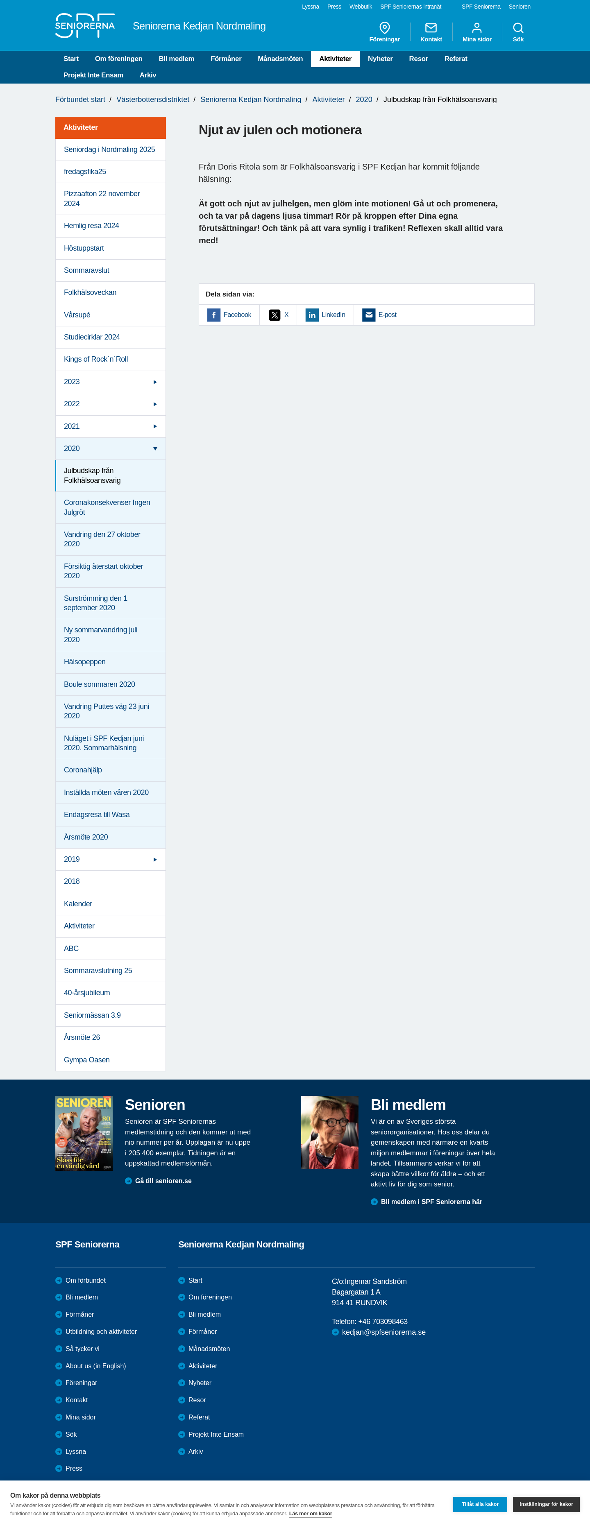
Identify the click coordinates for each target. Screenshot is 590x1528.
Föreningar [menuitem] (385, 32)
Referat (456, 59)
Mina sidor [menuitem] (477, 32)
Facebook (237, 314)
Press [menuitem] (334, 6)
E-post (388, 314)
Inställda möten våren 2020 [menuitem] (106, 792)
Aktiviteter (335, 59)
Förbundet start (80, 99)
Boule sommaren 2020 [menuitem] (99, 684)
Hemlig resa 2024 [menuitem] (91, 226)
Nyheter (380, 59)
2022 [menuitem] (71, 404)
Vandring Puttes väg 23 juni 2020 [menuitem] (106, 711)
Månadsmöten (280, 59)
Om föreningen (119, 59)
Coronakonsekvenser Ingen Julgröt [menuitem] (107, 507)
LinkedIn (333, 314)
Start (71, 59)
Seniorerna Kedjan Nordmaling (250, 99)
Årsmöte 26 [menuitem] (82, 1037)
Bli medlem (176, 59)
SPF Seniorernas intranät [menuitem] (410, 6)
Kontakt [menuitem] (431, 32)
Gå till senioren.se (163, 1180)
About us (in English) (96, 1366)
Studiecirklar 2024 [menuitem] (92, 337)
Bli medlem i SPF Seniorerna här (431, 1201)
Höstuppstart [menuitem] (84, 248)
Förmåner (226, 59)
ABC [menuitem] (71, 948)
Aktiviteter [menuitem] (81, 127)
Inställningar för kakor (546, 1504)
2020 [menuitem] (71, 448)
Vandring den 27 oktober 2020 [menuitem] (102, 539)
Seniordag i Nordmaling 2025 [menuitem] (109, 149)
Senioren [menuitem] (520, 6)
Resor (418, 59)
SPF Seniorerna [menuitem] (481, 6)
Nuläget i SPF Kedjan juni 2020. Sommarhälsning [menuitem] (104, 743)
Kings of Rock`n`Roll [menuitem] (96, 359)
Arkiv (148, 75)
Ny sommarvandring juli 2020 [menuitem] (100, 634)
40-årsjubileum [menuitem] (87, 993)
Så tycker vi (83, 1348)
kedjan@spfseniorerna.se (384, 1332)
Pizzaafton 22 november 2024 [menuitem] (102, 198)
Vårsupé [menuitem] (77, 315)
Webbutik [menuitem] (360, 6)
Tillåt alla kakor (480, 1504)
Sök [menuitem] (518, 32)
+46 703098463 (382, 1321)
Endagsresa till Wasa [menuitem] (96, 814)
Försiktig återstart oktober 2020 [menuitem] (103, 571)
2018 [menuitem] (71, 881)
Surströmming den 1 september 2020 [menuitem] (95, 603)
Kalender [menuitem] (78, 904)
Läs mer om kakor (310, 1513)
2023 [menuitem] (71, 382)
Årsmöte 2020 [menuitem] (86, 837)
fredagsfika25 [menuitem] (85, 172)
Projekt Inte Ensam (93, 75)
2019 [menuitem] (71, 859)
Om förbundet (86, 1280)
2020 (364, 99)
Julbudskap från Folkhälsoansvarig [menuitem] (92, 475)
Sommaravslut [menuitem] (86, 270)
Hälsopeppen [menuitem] (85, 662)
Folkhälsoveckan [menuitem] (90, 292)
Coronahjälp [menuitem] (83, 770)
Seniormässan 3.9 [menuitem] (92, 1015)
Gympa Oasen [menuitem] (87, 1060)
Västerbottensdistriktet (152, 99)
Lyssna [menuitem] (310, 6)
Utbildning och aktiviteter (101, 1331)
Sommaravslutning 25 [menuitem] (98, 971)
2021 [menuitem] (71, 426)
